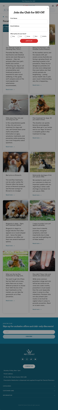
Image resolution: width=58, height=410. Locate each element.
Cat (21, 36)
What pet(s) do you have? (29, 35)
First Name (29, 21)
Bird (36, 36)
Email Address (29, 28)
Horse (28, 36)
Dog (13, 36)
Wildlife (44, 36)
